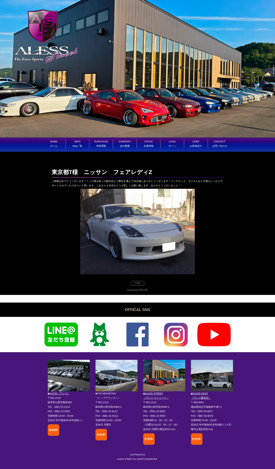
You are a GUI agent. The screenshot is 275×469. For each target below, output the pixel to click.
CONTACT (219, 143)
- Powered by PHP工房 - (137, 290)
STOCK (149, 143)
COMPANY (125, 143)
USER (196, 143)
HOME (53, 143)
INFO (77, 143)
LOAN (172, 143)
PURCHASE (101, 143)
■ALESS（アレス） (59, 393)
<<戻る (137, 283)
